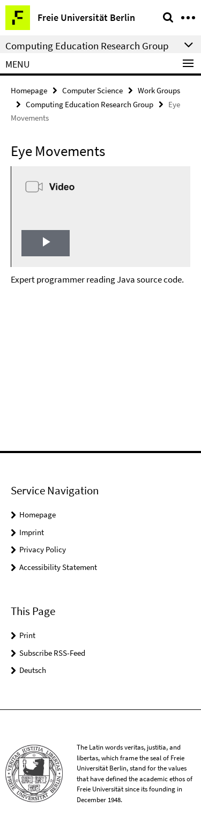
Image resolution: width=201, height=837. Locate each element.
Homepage (29, 90)
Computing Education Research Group (89, 104)
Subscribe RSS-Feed (52, 653)
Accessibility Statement (58, 567)
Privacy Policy (42, 549)
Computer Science (92, 90)
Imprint (31, 532)
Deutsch (32, 670)
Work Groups (159, 90)
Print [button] (27, 635)
